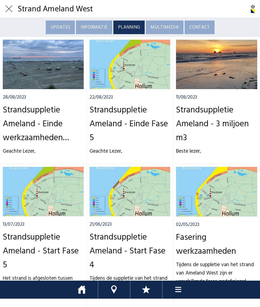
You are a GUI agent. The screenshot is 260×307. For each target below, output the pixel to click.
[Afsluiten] (9, 9)
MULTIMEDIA (165, 27)
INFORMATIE (94, 27)
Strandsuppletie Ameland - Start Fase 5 (41, 251)
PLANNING (129, 27)
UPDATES (60, 27)
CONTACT (199, 27)
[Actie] (251, 9)
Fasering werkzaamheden (206, 244)
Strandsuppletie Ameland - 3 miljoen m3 (212, 124)
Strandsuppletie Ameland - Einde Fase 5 (129, 124)
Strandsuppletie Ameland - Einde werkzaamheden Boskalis (33, 124)
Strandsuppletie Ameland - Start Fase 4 (127, 251)
